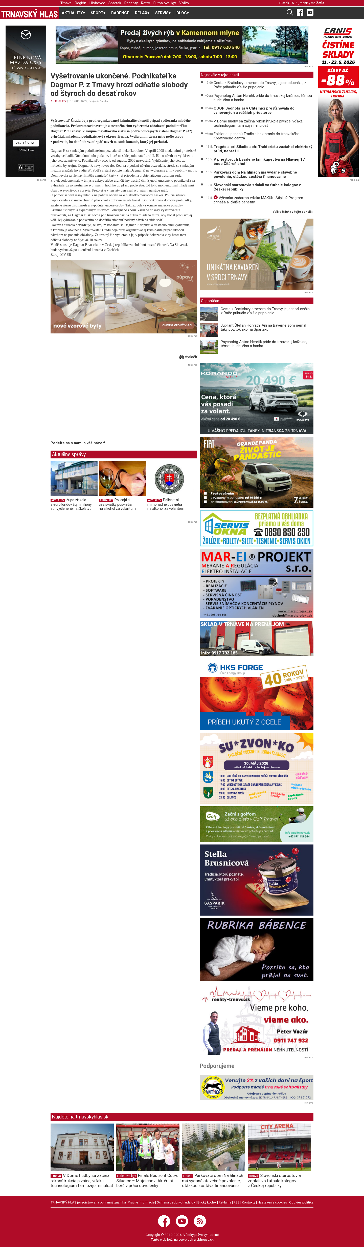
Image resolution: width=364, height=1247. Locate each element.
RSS (237, 1202)
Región (80, 3)
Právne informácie (141, 1202)
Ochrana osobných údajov (176, 1202)
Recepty (131, 3)
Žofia (320, 3)
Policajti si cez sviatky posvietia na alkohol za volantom (117, 504)
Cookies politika (301, 1202)
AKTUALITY (58, 100)
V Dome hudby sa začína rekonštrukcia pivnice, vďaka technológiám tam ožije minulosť (258, 123)
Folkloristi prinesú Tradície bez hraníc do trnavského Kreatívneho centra (257, 136)
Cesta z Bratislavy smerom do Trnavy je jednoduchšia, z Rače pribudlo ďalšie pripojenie (260, 84)
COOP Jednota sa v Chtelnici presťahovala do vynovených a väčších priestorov (254, 110)
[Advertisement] (93, 403)
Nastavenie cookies (272, 1202)
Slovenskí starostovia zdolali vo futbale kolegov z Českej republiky (257, 187)
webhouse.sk (204, 1239)
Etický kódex (206, 1202)
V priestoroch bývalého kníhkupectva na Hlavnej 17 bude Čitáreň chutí (259, 161)
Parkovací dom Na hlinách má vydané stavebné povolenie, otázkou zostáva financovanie (255, 174)
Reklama (225, 1202)
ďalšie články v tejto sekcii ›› (293, 212)
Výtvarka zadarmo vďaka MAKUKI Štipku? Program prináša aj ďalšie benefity (258, 200)
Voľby (184, 3)
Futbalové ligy (164, 3)
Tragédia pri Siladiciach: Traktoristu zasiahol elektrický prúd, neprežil (263, 148)
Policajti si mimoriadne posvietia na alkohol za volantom (165, 504)
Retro (145, 3)
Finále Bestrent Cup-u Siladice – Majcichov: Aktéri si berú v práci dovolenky (147, 1180)
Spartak (114, 3)
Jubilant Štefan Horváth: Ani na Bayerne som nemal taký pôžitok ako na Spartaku (263, 327)
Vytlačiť (188, 357)
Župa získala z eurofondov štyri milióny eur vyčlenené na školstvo (71, 504)
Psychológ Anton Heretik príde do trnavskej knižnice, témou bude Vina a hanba (263, 97)
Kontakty (248, 1202)
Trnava (66, 3)
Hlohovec (97, 3)
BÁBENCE (120, 13)
